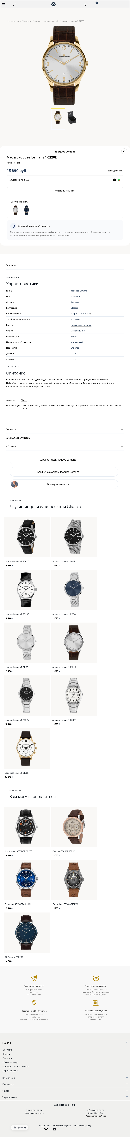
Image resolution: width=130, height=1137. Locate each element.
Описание (65, 265)
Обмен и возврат (11, 1062)
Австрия (75, 302)
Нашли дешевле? (115, 170)
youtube (56, 1129)
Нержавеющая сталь (81, 325)
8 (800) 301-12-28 (34, 1110)
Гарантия (7, 1058)
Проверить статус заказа (16, 1066)
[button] (3, 4)
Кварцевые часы (79, 313)
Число (24, 400)
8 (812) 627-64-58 (95, 1110)
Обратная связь (11, 1070)
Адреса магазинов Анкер (96, 1116)
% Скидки (65, 446)
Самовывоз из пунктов (65, 438)
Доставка (65, 429)
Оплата (6, 1054)
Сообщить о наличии (65, 190)
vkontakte (47, 1129)
